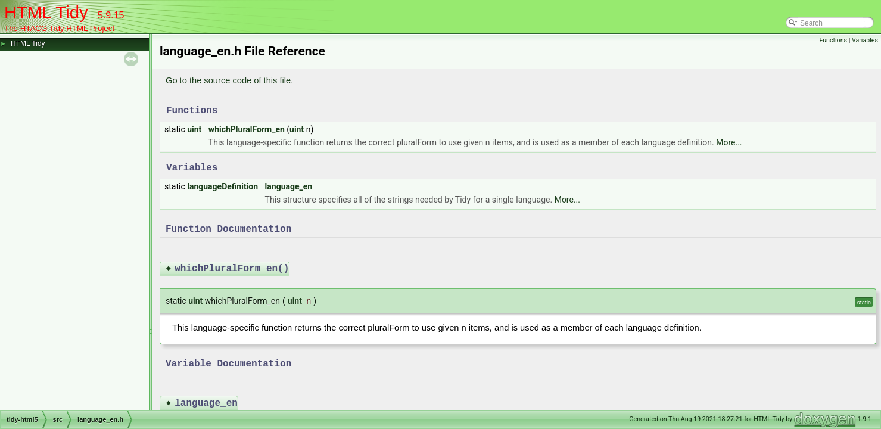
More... (729, 142)
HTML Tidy (28, 43)
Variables (865, 40)
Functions (833, 40)
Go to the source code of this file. (229, 80)
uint (194, 129)
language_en (289, 186)
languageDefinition (222, 186)
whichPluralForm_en (246, 129)
